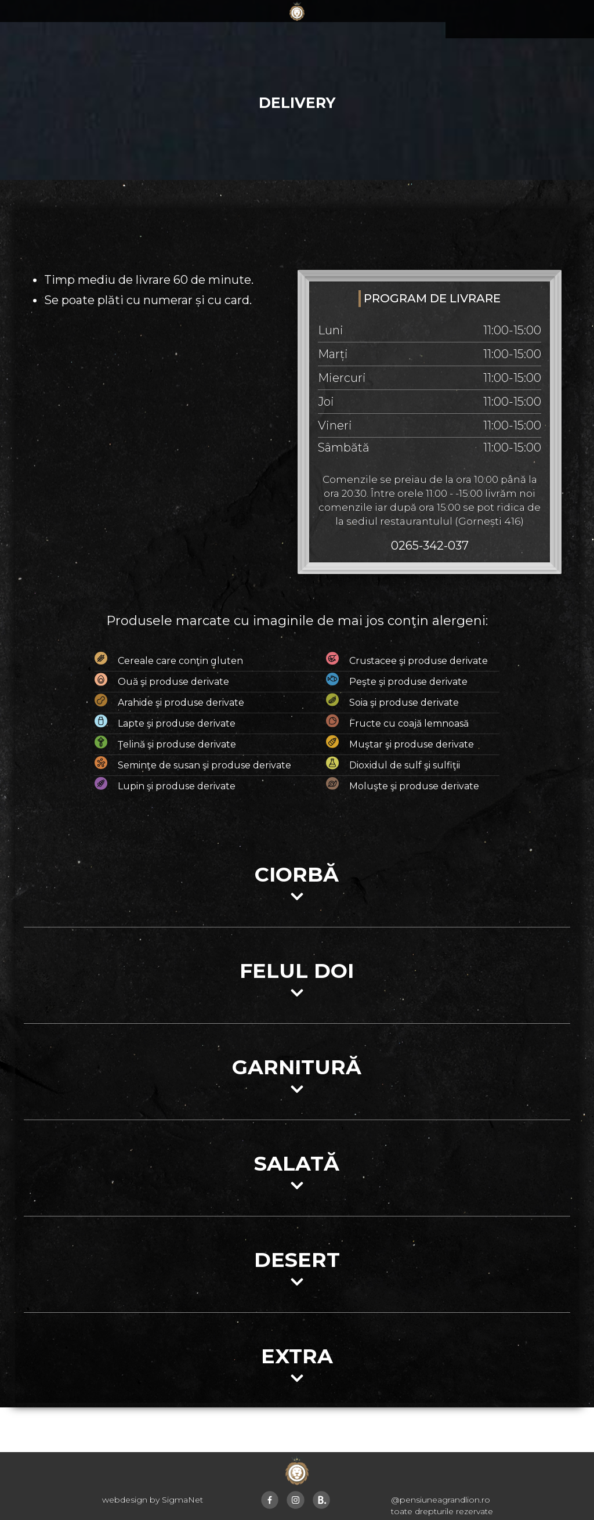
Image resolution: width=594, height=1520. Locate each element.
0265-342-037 (430, 546)
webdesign (124, 1499)
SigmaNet (182, 1499)
